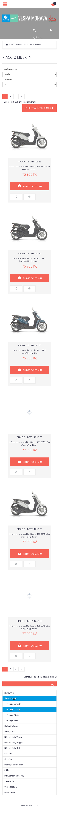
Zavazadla (9, 781)
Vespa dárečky (10, 787)
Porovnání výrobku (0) (39, 108)
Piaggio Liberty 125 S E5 (29, 437)
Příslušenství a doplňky (14, 776)
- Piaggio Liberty (12, 709)
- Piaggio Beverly (12, 704)
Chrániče (8, 754)
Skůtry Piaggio (18, 45)
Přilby (6, 770)
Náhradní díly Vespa (13, 737)
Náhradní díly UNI (12, 748)
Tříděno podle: (10, 69)
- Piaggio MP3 (11, 720)
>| (21, 96)
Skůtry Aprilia (10, 732)
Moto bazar (9, 792)
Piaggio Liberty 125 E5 (29, 161)
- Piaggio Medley (12, 715)
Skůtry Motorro (11, 726)
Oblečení (8, 759)
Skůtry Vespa (10, 693)
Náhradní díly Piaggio (13, 743)
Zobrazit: (7, 80)
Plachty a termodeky (13, 765)
